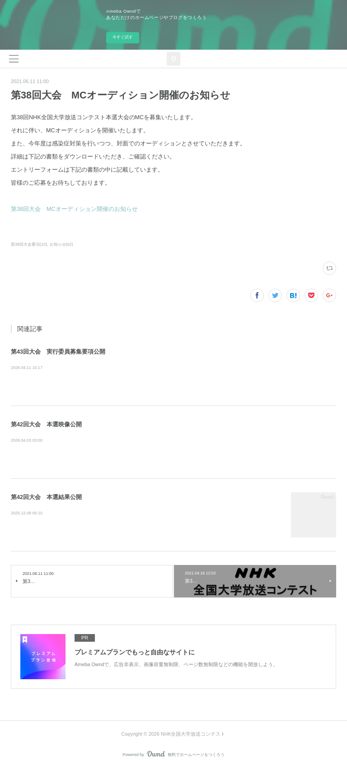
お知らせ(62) (61, 244)
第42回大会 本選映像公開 (46, 424)
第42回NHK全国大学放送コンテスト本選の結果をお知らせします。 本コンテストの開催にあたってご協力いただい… (145, 513)
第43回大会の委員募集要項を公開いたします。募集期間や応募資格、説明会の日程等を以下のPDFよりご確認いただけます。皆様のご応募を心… (172, 368)
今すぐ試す (123, 37)
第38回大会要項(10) (29, 244)
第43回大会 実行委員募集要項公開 (58, 352)
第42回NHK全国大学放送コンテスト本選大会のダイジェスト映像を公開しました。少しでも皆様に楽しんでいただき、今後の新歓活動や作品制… (173, 440)
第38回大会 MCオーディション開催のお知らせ (74, 209)
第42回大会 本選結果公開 (46, 497)
